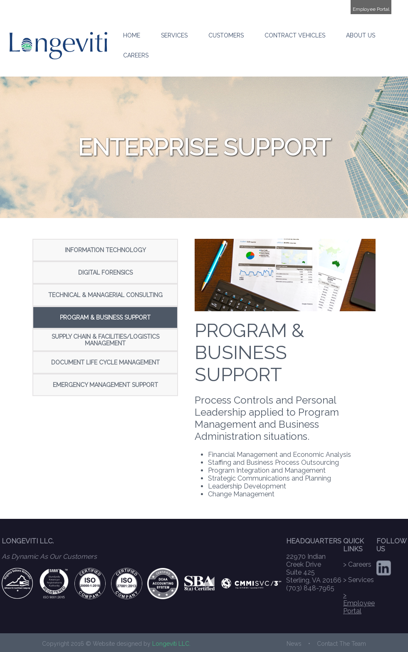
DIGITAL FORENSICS (105, 272)
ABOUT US (360, 35)
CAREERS (135, 55)
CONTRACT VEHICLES (295, 35)
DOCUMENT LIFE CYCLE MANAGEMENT (105, 362)
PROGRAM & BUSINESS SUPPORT (105, 317)
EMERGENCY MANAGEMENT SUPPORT (105, 385)
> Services (358, 580)
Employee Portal (371, 9)
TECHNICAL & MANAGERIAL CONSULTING (105, 295)
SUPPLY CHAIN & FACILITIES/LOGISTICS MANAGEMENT (105, 340)
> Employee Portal (359, 603)
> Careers (357, 564)
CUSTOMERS (226, 35)
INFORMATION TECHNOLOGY (105, 250)
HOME (131, 35)
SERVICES (174, 35)
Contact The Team (341, 643)
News (294, 643)
